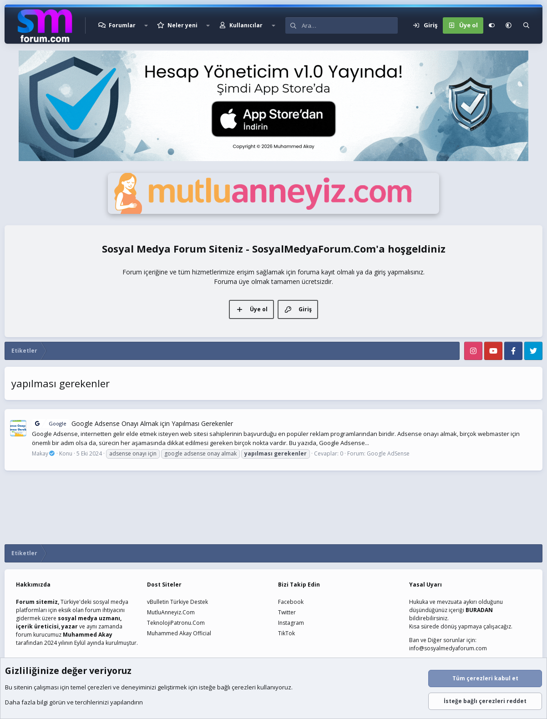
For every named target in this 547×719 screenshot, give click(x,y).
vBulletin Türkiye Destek (177, 602)
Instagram (291, 623)
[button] (146, 25)
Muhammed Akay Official (179, 633)
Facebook (291, 602)
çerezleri (99, 687)
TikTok (286, 633)
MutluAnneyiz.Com (171, 612)
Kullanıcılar (246, 25)
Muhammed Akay (87, 634)
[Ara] (350, 25)
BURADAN (479, 610)
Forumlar (122, 25)
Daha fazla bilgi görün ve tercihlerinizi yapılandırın (74, 702)
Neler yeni (182, 25)
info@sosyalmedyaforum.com (448, 648)
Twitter (287, 612)
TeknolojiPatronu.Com (176, 623)
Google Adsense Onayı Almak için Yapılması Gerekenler (132, 423)
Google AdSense (388, 453)
